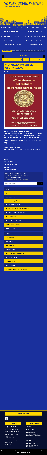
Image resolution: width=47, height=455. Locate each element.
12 (28, 59)
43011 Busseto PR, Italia (10, 161)
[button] (10, 28)
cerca (40, 183)
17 (40, 59)
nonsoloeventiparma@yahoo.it (12, 429)
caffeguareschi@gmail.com (23, 135)
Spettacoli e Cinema (11, 193)
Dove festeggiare (10, 245)
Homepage (28, 426)
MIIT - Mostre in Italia (11, 217)
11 (26, 59)
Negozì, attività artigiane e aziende (15, 253)
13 (30, 59)
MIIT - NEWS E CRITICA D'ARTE (14, 220)
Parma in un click (10, 265)
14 (33, 59)
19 (44, 59)
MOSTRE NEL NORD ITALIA (13, 205)
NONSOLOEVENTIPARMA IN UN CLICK (16, 269)
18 (42, 59)
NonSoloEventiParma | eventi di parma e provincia (23, 4)
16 (37, 59)
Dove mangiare (10, 237)
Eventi (7, 189)
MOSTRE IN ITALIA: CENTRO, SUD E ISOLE (17, 209)
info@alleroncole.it (36, 135)
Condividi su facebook (10, 169)
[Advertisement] (23, 13)
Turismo (8, 233)
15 (35, 59)
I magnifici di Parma (11, 261)
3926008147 (12, 437)
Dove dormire (9, 241)
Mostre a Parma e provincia (13, 45)
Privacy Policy (14, 442)
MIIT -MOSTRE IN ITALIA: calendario (15, 213)
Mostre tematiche (10, 228)
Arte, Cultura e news (11, 197)
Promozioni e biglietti (11, 32)
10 (23, 59)
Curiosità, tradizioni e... (12, 257)
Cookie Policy (8, 444)
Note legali (7, 442)
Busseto (6, 72)
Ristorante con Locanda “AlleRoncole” (22, 137)
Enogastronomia (10, 249)
